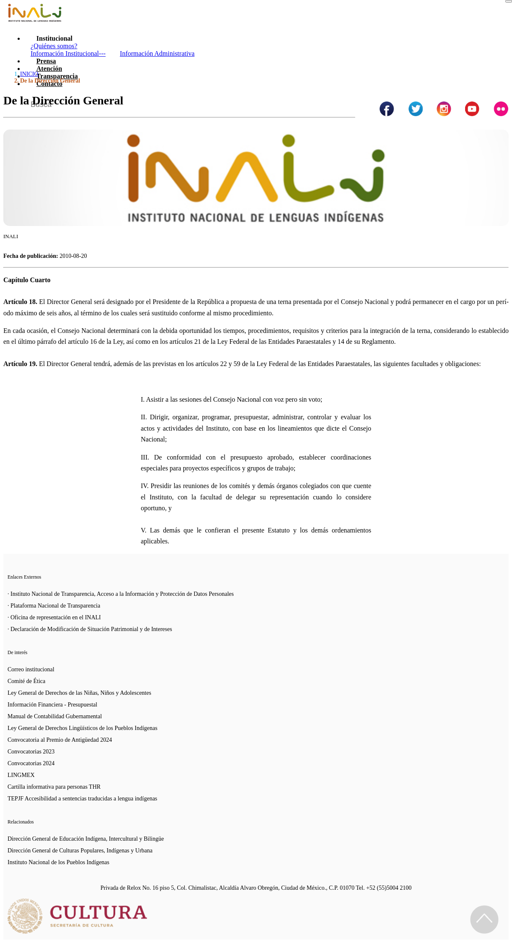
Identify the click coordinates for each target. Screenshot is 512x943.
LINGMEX (21, 775)
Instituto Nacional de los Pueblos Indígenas (58, 862)
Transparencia (57, 76)
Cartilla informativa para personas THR (54, 787)
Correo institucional (31, 669)
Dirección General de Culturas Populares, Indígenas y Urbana (80, 850)
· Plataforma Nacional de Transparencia (54, 606)
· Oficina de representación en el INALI (54, 617)
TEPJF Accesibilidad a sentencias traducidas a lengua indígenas (82, 798)
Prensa (46, 61)
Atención (49, 68)
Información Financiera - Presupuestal (52, 704)
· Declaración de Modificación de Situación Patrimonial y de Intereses (90, 629)
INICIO (29, 74)
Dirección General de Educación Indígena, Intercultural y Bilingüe (86, 839)
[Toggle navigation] (508, 1)
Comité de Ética (26, 681)
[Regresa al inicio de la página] (484, 919)
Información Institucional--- (68, 53)
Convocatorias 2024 (31, 763)
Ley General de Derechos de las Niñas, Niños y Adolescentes (79, 693)
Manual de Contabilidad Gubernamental (55, 716)
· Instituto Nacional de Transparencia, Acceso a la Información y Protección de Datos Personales (121, 594)
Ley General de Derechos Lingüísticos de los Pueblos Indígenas (83, 728)
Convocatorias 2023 (31, 751)
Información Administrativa (157, 53)
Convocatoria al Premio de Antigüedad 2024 (60, 740)
